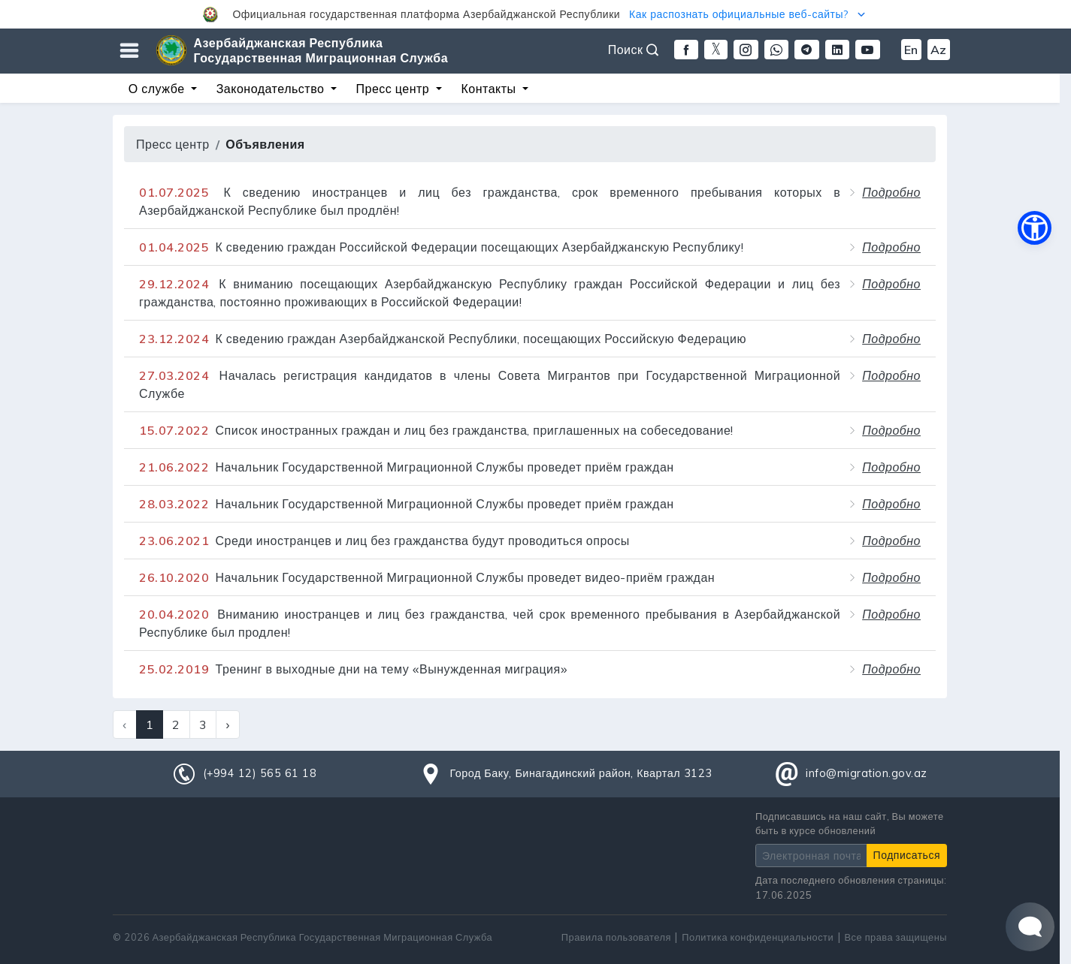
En (911, 49)
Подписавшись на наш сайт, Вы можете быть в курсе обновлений (849, 823)
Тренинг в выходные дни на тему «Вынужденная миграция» (353, 668)
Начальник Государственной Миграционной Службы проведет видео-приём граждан (427, 577)
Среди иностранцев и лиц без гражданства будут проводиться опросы (384, 540)
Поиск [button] (633, 49)
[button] (535, 14)
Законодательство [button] (272, 88)
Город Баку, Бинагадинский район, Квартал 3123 (580, 773)
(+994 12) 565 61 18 (260, 773)
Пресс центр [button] (394, 88)
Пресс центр (173, 144)
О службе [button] (158, 88)
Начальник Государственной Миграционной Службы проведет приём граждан (406, 466)
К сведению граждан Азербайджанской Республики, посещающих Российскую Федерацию (442, 338)
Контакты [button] (490, 88)
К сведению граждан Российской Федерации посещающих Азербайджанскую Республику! (441, 247)
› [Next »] (227, 724)
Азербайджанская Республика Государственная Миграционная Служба (321, 50)
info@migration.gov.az (866, 773)
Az (938, 49)
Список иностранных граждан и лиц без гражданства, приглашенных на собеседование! (436, 430)
